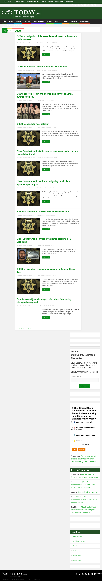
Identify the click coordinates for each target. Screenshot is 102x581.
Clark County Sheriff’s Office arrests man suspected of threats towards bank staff (49, 153)
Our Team (50, 1)
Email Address (76, 376)
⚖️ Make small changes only (84, 435)
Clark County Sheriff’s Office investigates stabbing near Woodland (46, 240)
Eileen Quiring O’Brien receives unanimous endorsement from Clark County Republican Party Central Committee (83, 484)
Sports (50, 22)
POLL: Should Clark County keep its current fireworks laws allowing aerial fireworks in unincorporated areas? (84, 499)
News (10, 22)
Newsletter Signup (20, 1)
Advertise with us (59, 1)
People (58, 22)
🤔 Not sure (78, 441)
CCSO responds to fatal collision (35, 124)
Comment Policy (69, 1)
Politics (26, 22)
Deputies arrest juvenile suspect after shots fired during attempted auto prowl (46, 301)
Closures (18, 26)
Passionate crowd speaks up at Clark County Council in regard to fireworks (83, 459)
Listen (7, 26)
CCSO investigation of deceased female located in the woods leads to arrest (49, 38)
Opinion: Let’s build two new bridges (88, 492)
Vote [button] (74, 449)
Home (11, 31)
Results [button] (81, 449)
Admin (28, 579)
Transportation (38, 22)
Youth (65, 22)
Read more (48, 55)
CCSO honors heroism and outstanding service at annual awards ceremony (47, 95)
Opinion (18, 22)
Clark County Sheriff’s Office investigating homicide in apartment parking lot (45, 183)
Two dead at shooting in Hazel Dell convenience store (45, 211)
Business (74, 22)
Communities (84, 22)
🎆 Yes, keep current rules (83, 422)
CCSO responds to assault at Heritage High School (44, 66)
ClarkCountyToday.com (31, 43)
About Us (43, 1)
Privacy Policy (37, 579)
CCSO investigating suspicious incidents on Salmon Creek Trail (48, 271)
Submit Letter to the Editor (33, 1)
